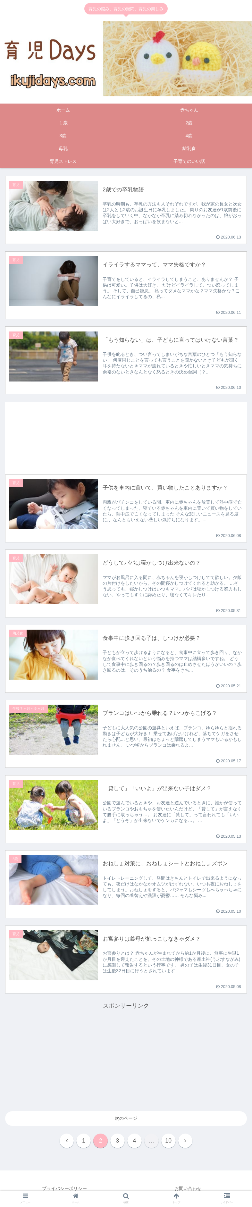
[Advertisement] (126, 433)
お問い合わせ (187, 1188)
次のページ (126, 1118)
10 (169, 1141)
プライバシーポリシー (64, 1188)
